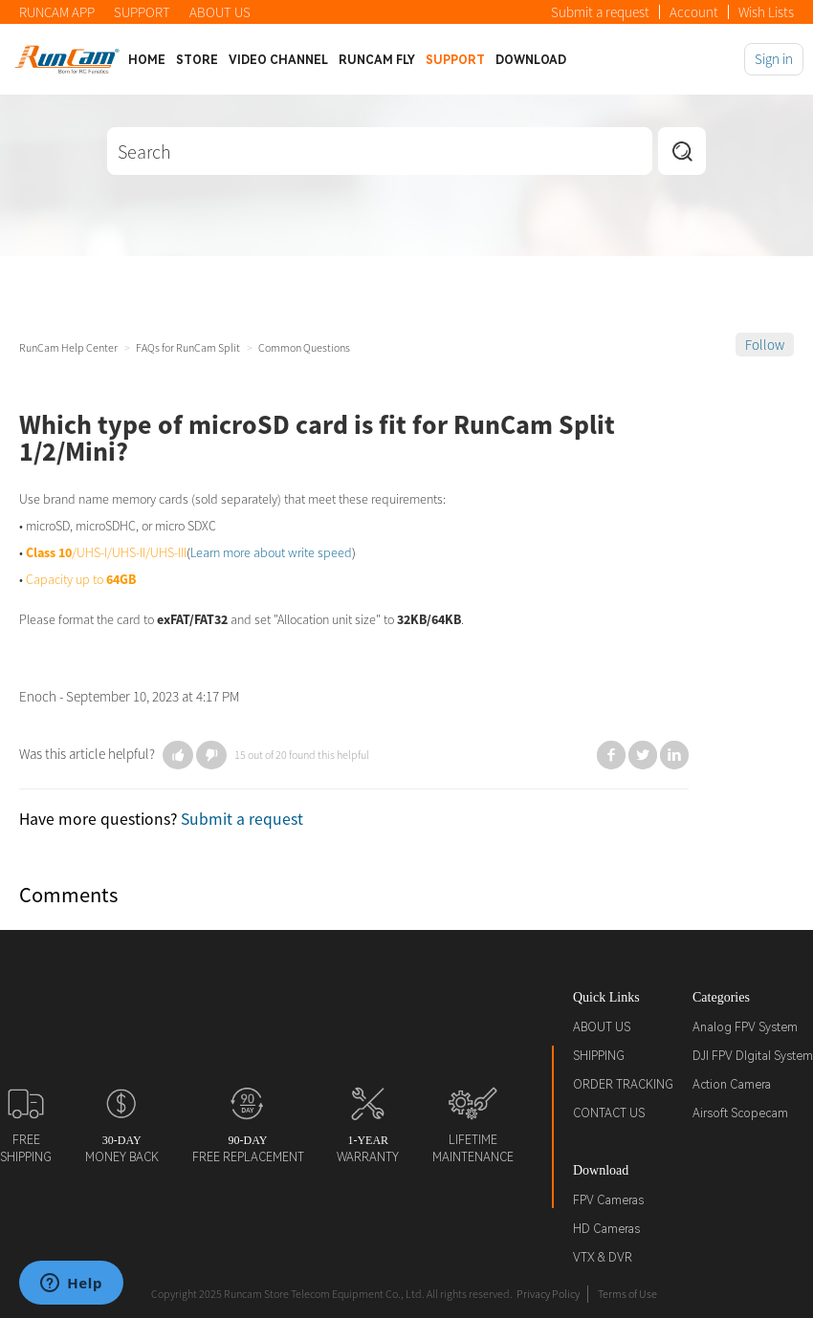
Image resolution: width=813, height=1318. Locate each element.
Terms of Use (627, 1293)
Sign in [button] (774, 59)
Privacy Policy (548, 1293)
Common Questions (304, 347)
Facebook (611, 755)
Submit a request (600, 12)
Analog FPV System (745, 1027)
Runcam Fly (377, 60)
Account (694, 12)
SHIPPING (599, 1056)
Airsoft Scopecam (740, 1113)
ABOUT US (220, 12)
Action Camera (731, 1084)
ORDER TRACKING (623, 1084)
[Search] (379, 151)
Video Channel (278, 60)
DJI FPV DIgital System (752, 1056)
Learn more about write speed (271, 552)
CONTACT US (609, 1113)
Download (530, 60)
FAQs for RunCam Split (188, 347)
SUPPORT (142, 12)
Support (455, 60)
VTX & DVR (602, 1257)
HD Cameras (606, 1229)
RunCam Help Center (68, 347)
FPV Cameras (608, 1200)
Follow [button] (764, 344)
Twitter (642, 755)
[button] (178, 755)
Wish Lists (766, 12)
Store (197, 60)
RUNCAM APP (57, 12)
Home (146, 60)
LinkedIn (674, 755)
